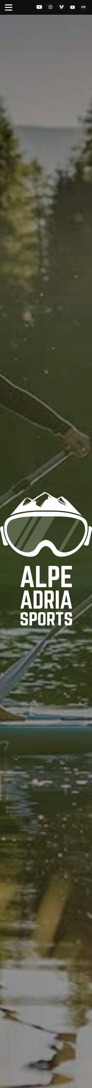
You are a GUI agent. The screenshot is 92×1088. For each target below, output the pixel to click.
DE (83, 7)
